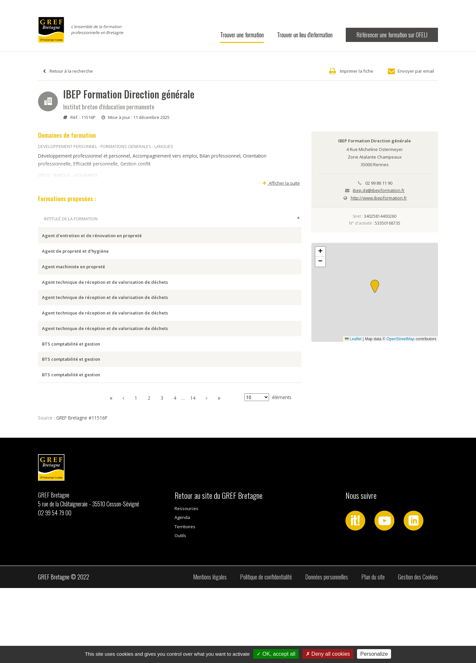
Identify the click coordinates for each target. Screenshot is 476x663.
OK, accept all (276, 654)
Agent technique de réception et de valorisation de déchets (105, 308)
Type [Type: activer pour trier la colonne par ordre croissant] (290, 219)
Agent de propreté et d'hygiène (75, 262)
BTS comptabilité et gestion (71, 400)
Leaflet (353, 339)
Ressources (186, 583)
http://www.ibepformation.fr (379, 198)
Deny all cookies (328, 654)
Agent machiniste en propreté (73, 285)
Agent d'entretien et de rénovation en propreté (92, 239)
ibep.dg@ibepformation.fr (379, 190)
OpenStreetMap (400, 339)
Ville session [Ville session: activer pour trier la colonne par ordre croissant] (199, 219)
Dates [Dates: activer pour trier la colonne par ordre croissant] (241, 219)
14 (192, 473)
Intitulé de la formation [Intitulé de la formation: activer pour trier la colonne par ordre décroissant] (71, 219)
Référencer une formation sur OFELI (391, 34)
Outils (180, 611)
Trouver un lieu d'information (305, 34)
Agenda (182, 593)
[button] (375, 286)
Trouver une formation (242, 34)
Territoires (185, 602)
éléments (268, 472)
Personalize (374, 654)
